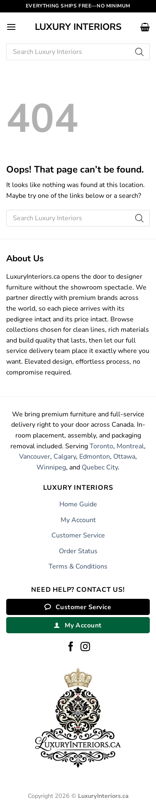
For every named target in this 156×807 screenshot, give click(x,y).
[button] (11, 27)
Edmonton (94, 456)
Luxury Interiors (78, 27)
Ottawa (124, 456)
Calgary (65, 456)
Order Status (78, 551)
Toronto (101, 446)
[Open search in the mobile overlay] (78, 52)
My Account (78, 520)
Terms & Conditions (78, 566)
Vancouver (34, 456)
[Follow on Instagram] (85, 647)
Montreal (130, 446)
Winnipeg (51, 467)
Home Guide (78, 504)
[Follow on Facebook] (71, 647)
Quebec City (100, 467)
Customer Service (78, 535)
